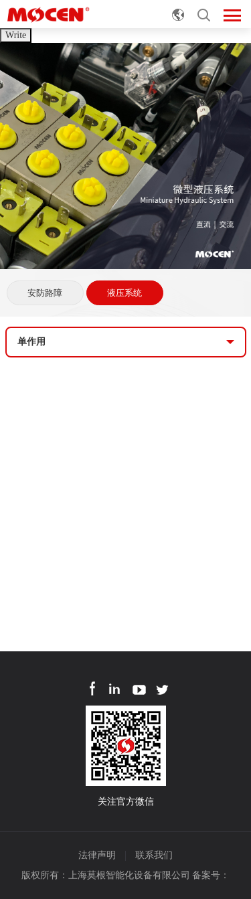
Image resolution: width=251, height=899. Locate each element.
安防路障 (44, 293)
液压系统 (124, 293)
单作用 (31, 342)
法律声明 (97, 855)
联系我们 (154, 855)
